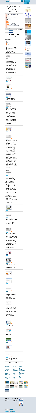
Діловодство (7, 369)
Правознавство (22, 373)
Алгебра (21, 366)
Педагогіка (21, 372)
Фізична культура (7, 377)
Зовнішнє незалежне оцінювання (22, 370)
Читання (6, 378)
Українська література (8, 376)
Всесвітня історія (7, 368)
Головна (5, 4)
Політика (6, 373)
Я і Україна (14, 378)
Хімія (20, 377)
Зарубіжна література (15, 370)
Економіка (21, 369)
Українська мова (15, 376)
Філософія (14, 377)
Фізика (21, 376)
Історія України (14, 366)
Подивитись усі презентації (12, 392)
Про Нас (14, 399)
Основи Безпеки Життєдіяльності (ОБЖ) (15, 372)
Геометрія (21, 368)
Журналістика (7, 370)
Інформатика (7, 366)
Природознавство (7, 374)
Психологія (14, 374)
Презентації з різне (9, 4)
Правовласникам (15, 400)
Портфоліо (14, 373)
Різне (20, 374)
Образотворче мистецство (8, 372)
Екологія (14, 369)
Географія (14, 368)
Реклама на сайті (15, 401)
